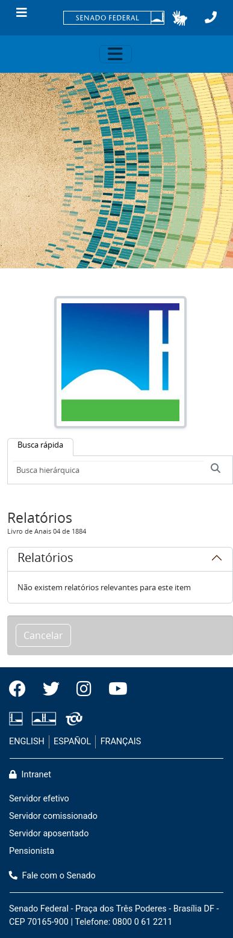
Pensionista (31, 851)
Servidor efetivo (39, 799)
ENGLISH (27, 741)
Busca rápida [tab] (40, 444)
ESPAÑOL (72, 741)
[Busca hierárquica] (108, 470)
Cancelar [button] (43, 635)
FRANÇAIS (121, 741)
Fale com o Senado (52, 876)
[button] (179, 18)
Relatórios (45, 560)
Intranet (30, 775)
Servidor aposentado (49, 833)
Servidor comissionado (53, 816)
